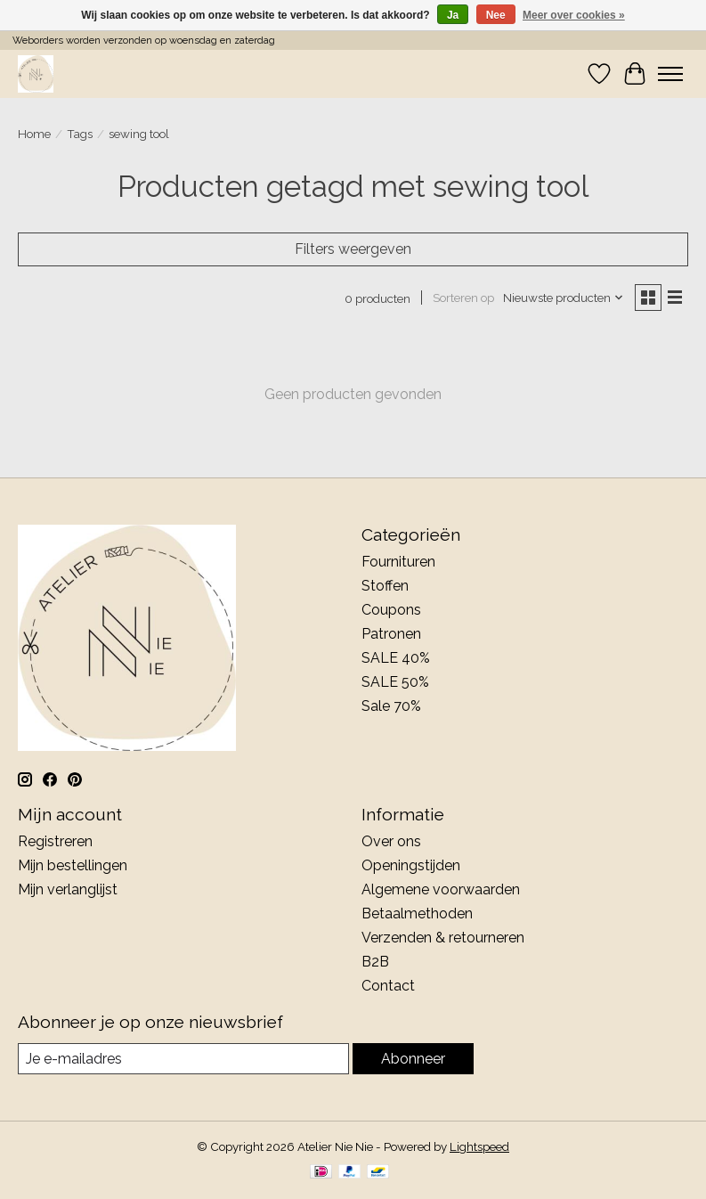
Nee (496, 15)
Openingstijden (410, 865)
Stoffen (385, 585)
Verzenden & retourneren (442, 937)
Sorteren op (463, 297)
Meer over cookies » (574, 15)
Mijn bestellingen (72, 865)
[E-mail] (183, 1058)
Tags (80, 133)
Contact (388, 985)
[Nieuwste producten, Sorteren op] (563, 297)
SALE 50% (395, 681)
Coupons (391, 609)
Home (34, 133)
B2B (375, 961)
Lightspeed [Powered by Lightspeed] (479, 1146)
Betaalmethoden (417, 913)
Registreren (55, 841)
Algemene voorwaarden (440, 889)
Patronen (391, 633)
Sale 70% (391, 705)
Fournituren (398, 561)
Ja (452, 15)
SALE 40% (395, 657)
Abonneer (413, 1058)
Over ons (391, 841)
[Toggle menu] (670, 74)
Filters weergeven (353, 249)
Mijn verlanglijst (68, 889)
